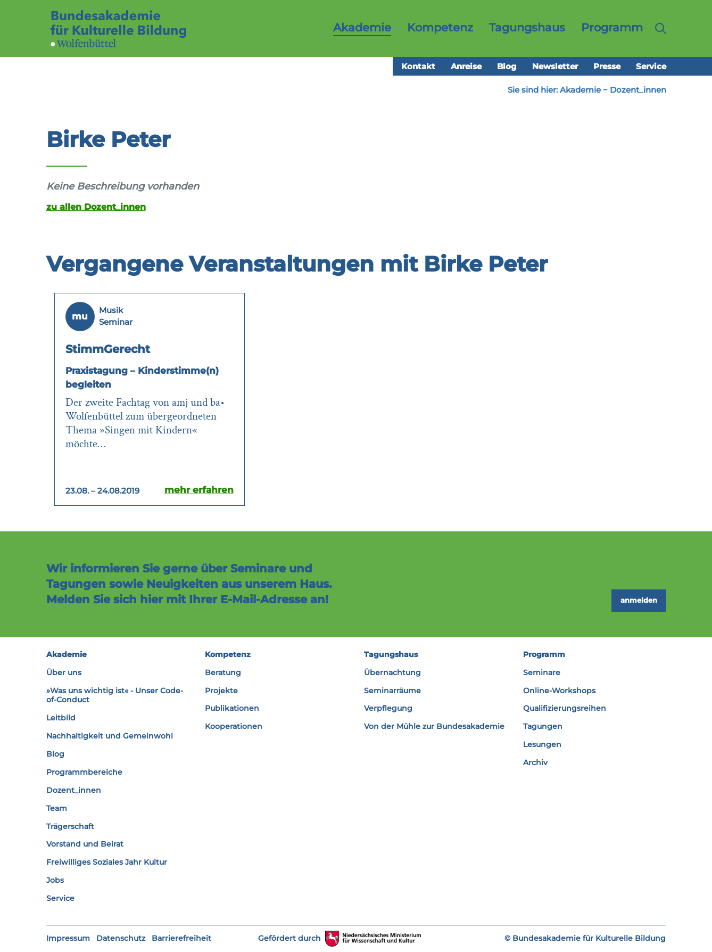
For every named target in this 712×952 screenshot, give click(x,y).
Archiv (535, 762)
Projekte (221, 690)
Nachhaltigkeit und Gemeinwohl (109, 736)
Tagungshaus (391, 654)
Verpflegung (388, 708)
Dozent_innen (638, 90)
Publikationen (232, 708)
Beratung (223, 672)
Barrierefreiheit (181, 938)
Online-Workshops (559, 690)
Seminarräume (392, 690)
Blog (507, 66)
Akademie (580, 90)
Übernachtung (392, 672)
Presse (606, 66)
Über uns (63, 672)
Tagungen (542, 726)
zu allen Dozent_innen (96, 206)
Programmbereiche (84, 772)
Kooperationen (233, 726)
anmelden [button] (638, 600)
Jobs (55, 880)
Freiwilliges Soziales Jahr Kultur (106, 862)
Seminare (541, 672)
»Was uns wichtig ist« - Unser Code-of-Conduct (114, 695)
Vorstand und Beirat (84, 844)
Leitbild (61, 718)
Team (56, 808)
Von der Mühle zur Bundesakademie (434, 726)
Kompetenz (228, 654)
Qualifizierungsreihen (564, 708)
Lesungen (542, 744)
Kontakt (418, 66)
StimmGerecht (107, 349)
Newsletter (555, 66)
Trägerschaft (70, 826)
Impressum (68, 938)
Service (651, 66)
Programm (544, 654)
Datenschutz (120, 938)
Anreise (466, 66)
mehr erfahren (199, 490)
